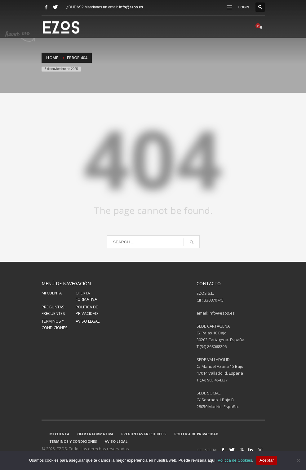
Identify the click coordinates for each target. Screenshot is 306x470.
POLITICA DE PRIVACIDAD (87, 310)
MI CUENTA (52, 293)
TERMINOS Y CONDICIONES (55, 324)
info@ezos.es (131, 7)
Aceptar (266, 460)
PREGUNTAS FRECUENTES (53, 310)
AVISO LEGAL (88, 321)
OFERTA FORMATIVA (86, 296)
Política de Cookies (235, 460)
